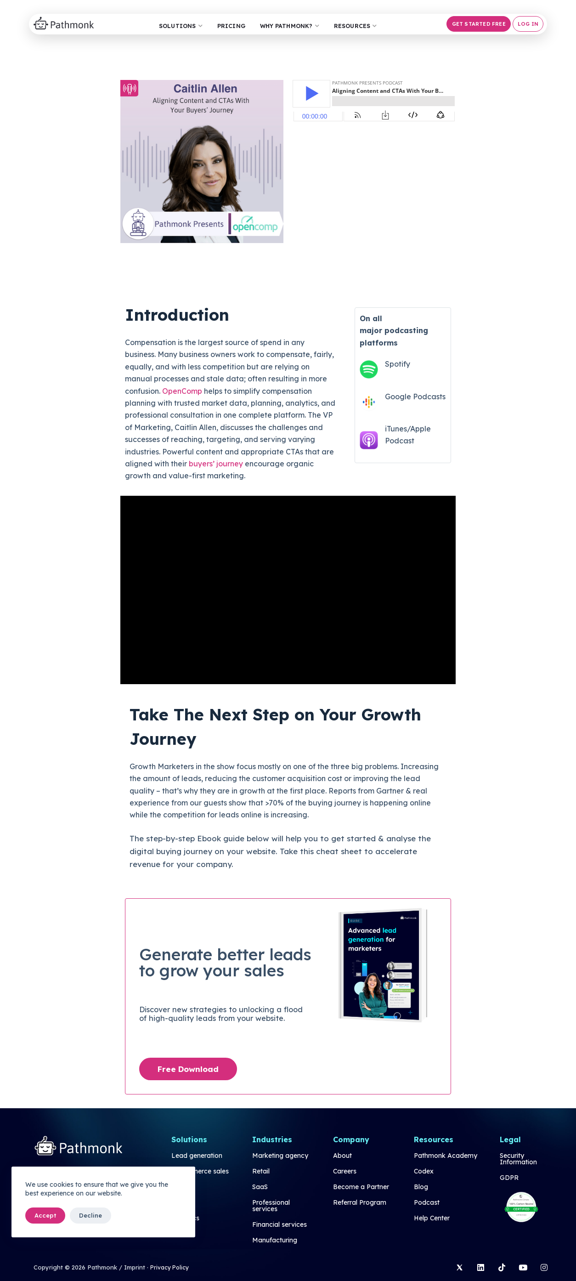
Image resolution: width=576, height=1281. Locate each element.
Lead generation (196, 1156)
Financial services (279, 1225)
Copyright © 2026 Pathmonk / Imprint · (91, 1267)
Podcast (427, 1203)
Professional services (271, 1206)
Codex (424, 1172)
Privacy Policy (171, 1267)
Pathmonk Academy (445, 1156)
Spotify (397, 364)
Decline (90, 1215)
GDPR (509, 1178)
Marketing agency (280, 1156)
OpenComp (182, 391)
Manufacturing (274, 1240)
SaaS (260, 1187)
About (342, 1156)
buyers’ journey (216, 463)
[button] (476, 24)
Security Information (518, 1159)
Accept (45, 1215)
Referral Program (359, 1203)
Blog (421, 1187)
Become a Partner (361, 1187)
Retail (261, 1172)
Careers (344, 1172)
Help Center (432, 1218)
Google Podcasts (415, 396)
